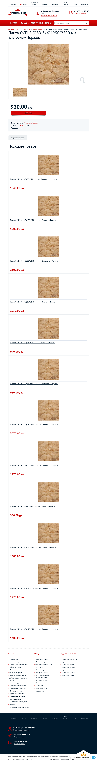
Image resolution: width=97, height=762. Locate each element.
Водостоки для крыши (69, 659)
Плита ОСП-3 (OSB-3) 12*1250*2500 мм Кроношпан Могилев (34, 629)
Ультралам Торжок (31, 123)
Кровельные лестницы (17, 696)
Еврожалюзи (39, 691)
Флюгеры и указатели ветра (19, 707)
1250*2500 (21, 125)
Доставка (34, 719)
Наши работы (65, 3)
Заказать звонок (80, 14)
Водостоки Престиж (68, 673)
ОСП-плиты (39, 667)
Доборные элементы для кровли (18, 679)
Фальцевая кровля (15, 673)
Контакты (84, 4)
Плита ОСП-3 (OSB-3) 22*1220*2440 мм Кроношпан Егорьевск (34, 465)
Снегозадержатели (15, 699)
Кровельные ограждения (18, 702)
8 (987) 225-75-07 (81, 11)
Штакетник (39, 686)
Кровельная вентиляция (17, 686)
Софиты (12, 704)
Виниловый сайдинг (42, 659)
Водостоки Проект (68, 675)
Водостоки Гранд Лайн (69, 662)
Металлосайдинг (41, 662)
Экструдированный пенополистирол (42, 676)
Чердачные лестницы (16, 694)
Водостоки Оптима (68, 667)
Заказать (28, 113)
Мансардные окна (15, 691)
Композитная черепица (17, 675)
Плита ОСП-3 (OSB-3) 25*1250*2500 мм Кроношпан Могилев (34, 424)
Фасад (24, 23)
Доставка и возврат (34, 3)
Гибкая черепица (15, 667)
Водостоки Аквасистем (69, 670)
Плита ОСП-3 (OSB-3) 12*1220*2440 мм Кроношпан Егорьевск (34, 588)
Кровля (13, 23)
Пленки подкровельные (17, 683)
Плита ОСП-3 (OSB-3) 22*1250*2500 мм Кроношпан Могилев (34, 261)
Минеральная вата (41, 673)
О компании (13, 4)
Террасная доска (41, 688)
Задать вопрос (19, 737)
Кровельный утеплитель (17, 688)
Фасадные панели (41, 680)
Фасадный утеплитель (43, 670)
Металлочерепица (15, 670)
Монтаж (45, 4)
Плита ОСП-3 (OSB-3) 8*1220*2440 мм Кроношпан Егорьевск (34, 384)
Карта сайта (29, 759)
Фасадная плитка (41, 683)
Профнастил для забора (17, 662)
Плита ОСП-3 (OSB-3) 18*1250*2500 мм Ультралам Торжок (33, 547)
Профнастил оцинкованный (19, 664)
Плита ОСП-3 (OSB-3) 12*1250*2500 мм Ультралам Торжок (33, 302)
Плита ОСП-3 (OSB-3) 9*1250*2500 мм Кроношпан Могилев (33, 179)
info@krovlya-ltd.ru (22, 734)
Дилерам (55, 4)
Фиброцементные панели (44, 664)
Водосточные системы (41, 23)
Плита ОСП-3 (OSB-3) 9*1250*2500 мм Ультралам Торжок (32, 506)
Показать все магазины (49, 16)
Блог (75, 4)
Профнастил (13, 659)
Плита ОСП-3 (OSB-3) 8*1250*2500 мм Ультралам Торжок (32, 343)
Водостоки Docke (68, 664)
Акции (25, 4)
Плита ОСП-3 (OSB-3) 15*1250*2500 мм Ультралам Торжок (33, 220)
